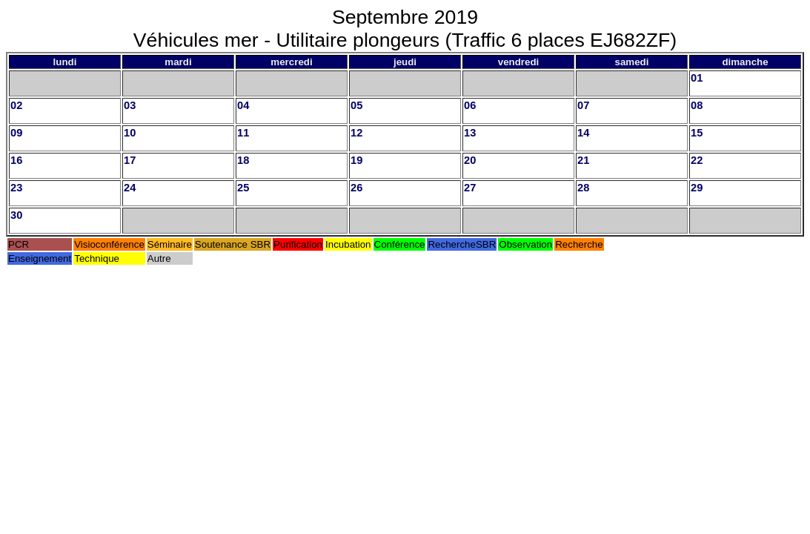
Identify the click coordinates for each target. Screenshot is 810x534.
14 (583, 133)
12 (356, 133)
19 (356, 160)
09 (16, 133)
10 (130, 133)
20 (470, 160)
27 (470, 188)
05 (356, 105)
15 (697, 133)
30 (16, 215)
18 (243, 160)
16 (16, 160)
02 (16, 105)
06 (470, 105)
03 (130, 105)
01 (697, 78)
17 (130, 160)
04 (243, 105)
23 (16, 188)
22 (697, 160)
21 (583, 160)
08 (697, 105)
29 (697, 188)
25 (243, 188)
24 (130, 188)
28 (583, 188)
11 (243, 133)
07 (583, 105)
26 (356, 188)
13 (470, 133)
